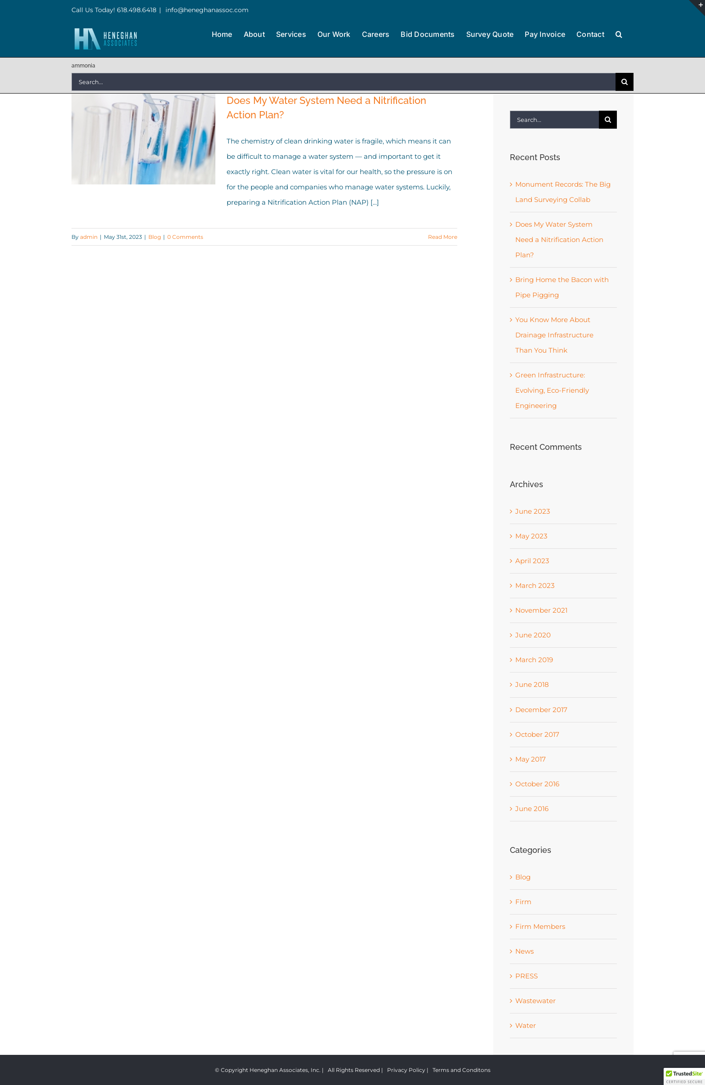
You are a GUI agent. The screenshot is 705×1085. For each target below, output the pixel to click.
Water (525, 1025)
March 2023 (534, 585)
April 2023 (532, 560)
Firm (523, 901)
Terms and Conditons (462, 1070)
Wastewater (535, 1000)
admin (89, 236)
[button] (619, 33)
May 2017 (530, 759)
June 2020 (533, 635)
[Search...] (343, 82)
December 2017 (541, 709)
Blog (154, 236)
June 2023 (532, 511)
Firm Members (540, 926)
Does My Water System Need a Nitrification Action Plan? (559, 239)
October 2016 (537, 784)
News (524, 951)
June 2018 (532, 684)
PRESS (526, 976)
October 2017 (537, 734)
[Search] (625, 82)
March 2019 (534, 659)
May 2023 (531, 536)
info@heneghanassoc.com (206, 10)
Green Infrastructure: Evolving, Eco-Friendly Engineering (552, 390)
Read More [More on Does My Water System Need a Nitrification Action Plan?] (442, 236)
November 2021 (541, 610)
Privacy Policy (406, 1070)
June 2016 (532, 808)
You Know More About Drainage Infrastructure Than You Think (554, 334)
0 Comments (185, 236)
